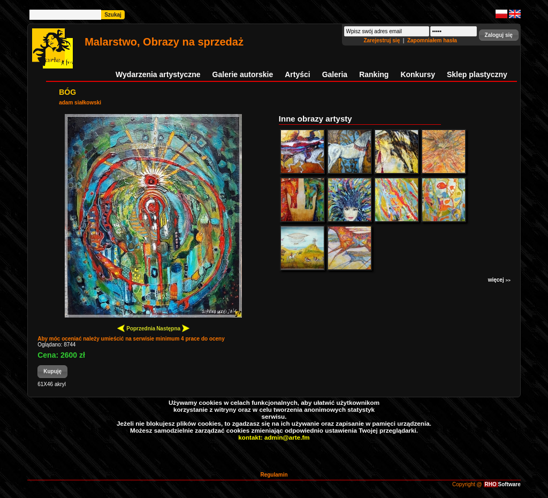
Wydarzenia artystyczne (158, 74)
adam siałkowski (80, 102)
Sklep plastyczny (477, 74)
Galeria (334, 74)
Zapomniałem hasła (432, 40)
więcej (499, 280)
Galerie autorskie (242, 74)
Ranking (374, 74)
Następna (172, 328)
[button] (499, 35)
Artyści (297, 74)
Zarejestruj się (382, 40)
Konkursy (417, 74)
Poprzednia (136, 328)
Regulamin (273, 475)
